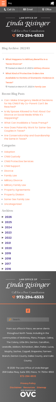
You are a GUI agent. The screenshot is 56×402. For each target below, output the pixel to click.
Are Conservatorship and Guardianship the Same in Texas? (27, 137)
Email (28, 9)
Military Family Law (15, 185)
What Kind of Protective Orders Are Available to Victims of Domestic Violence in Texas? (30, 78)
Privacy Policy (28, 383)
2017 (6, 263)
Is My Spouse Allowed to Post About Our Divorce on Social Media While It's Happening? (27, 115)
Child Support (12, 166)
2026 (7, 217)
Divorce (8, 171)
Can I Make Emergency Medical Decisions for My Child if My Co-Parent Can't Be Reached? (28, 103)
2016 (6, 268)
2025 (7, 222)
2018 (6, 258)
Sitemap (41, 387)
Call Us (9, 9)
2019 (6, 253)
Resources (29, 387)
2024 (7, 227)
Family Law (40, 86)
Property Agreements (17, 190)
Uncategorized (13, 204)
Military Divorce (41, 68)
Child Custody (12, 156)
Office (47, 9)
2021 (6, 242)
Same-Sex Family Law (17, 199)
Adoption (9, 152)
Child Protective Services (18, 161)
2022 (7, 237)
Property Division (14, 194)
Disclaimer (16, 387)
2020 (7, 248)
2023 (7, 232)
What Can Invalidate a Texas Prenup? (26, 122)
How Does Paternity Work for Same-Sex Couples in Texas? (27, 129)
